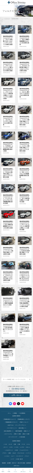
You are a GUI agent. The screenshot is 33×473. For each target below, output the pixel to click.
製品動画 (4, 462)
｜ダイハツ (5, 447)
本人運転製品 (21, 413)
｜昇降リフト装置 (17, 433)
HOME (9, 470)
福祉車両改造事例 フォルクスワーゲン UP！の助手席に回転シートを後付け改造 (25, 198)
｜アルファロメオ (20, 453)
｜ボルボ (14, 453)
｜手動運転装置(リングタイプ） (23, 419)
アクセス (15, 470)
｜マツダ (23, 444)
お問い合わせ (16, 465)
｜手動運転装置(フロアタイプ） (11, 422)
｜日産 (14, 444)
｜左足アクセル (10, 425)
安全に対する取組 (21, 462)
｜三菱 (18, 444)
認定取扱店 (28, 462)
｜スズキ (11, 447)
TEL (30, 470)
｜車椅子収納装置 (18, 431)
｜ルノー (12, 456)
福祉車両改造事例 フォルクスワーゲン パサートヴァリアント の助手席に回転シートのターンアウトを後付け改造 (8, 93)
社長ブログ (14, 462)
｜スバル (28, 444)
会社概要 (9, 462)
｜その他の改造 (22, 436)
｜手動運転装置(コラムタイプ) (9, 419)
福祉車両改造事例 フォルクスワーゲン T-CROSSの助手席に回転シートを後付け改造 (25, 251)
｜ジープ (12, 459)
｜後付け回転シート (22, 428)
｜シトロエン (7, 456)
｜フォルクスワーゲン (23, 450)
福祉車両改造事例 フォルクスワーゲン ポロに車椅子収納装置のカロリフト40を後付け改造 (8, 224)
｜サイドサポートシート (12, 428)
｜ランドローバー (19, 456)
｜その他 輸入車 (19, 459)
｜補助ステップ (26, 431)
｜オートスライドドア (12, 436)
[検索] (30, 379)
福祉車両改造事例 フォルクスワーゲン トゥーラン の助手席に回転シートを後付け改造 (8, 251)
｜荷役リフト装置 (25, 433)
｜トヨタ (5, 444)
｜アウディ (4, 453)
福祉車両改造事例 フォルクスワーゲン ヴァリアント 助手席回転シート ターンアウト (8, 354)
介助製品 (14, 413)
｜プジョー (26, 456)
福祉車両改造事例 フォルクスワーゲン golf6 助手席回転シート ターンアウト (8, 328)
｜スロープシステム (8, 433)
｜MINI (9, 453)
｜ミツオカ (16, 447)
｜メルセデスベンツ (9, 450)
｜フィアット (28, 453)
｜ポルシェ (27, 447)
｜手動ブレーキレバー (23, 422)
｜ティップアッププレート (20, 425)
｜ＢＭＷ (16, 450)
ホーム (9, 413)
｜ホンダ (10, 444)
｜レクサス (22, 447)
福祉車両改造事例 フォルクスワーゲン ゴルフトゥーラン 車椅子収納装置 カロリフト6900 (8, 301)
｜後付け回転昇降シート (8, 431)
